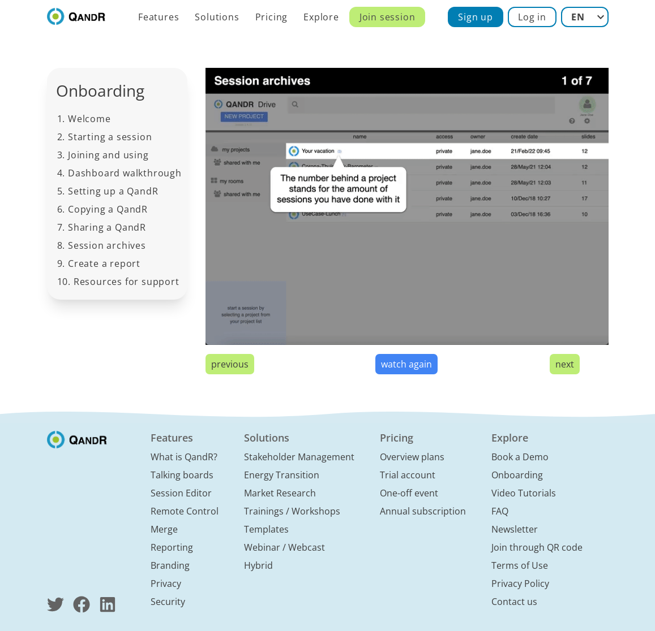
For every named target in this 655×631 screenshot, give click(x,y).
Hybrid (258, 565)
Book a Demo (520, 457)
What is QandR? (184, 457)
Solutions (217, 17)
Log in (532, 17)
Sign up (475, 17)
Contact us (514, 601)
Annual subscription (423, 511)
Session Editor (181, 493)
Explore (321, 17)
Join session (387, 17)
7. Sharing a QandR (101, 227)
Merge (164, 529)
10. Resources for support (118, 281)
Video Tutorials (523, 493)
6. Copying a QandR (102, 209)
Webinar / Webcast (284, 547)
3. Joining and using (103, 155)
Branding (170, 565)
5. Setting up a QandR (108, 191)
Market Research (280, 493)
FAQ (499, 511)
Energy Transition (281, 475)
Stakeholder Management (299, 457)
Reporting (172, 547)
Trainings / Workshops (292, 511)
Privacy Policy (520, 583)
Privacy (166, 583)
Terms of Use (519, 565)
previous (230, 364)
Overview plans (412, 457)
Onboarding (517, 475)
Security (168, 601)
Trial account (407, 475)
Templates (266, 529)
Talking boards (182, 475)
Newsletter (514, 529)
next (564, 364)
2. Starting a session (104, 137)
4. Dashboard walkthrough (119, 173)
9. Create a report (98, 263)
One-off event (409, 493)
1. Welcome (84, 119)
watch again (406, 364)
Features (158, 17)
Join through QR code (537, 547)
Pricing (271, 17)
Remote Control (185, 511)
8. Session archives (101, 245)
